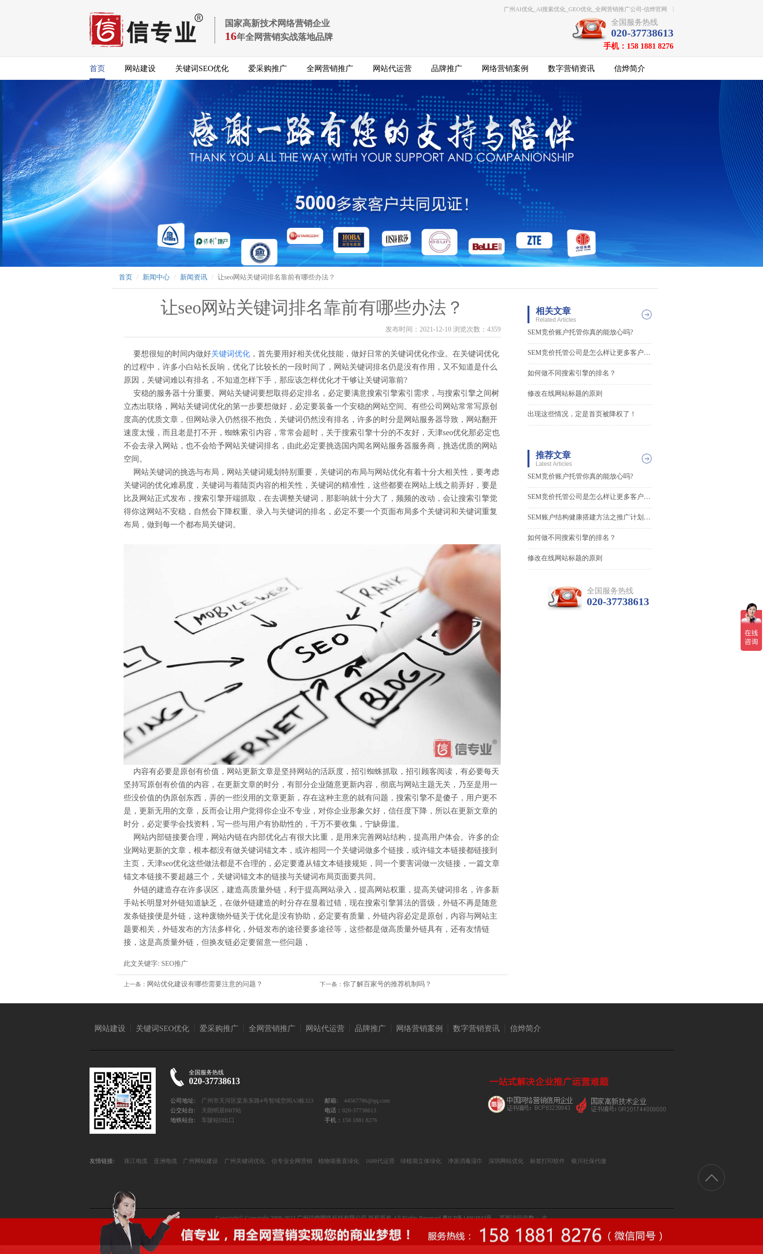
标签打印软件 (546, 1161)
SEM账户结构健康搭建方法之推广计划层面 (589, 517)
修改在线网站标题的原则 (564, 393)
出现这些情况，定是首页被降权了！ (581, 414)
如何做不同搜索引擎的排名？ (571, 373)
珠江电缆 (135, 1161)
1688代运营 (379, 1161)
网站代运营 (392, 68)
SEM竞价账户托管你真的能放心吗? (580, 332)
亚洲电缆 (164, 1161)
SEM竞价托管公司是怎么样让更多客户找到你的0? (589, 352)
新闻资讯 (193, 277)
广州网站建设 (200, 1161)
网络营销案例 (505, 68)
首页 (97, 68)
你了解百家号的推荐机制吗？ (387, 984)
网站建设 (140, 68)
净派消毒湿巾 (464, 1161)
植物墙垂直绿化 (338, 1161)
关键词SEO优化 (202, 68)
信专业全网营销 (291, 1161)
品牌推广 (446, 68)
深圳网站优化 (505, 1161)
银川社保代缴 (588, 1161)
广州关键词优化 (244, 1161)
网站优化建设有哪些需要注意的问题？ (205, 984)
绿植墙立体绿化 (420, 1161)
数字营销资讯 (571, 68)
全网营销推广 (330, 68)
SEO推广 (174, 963)
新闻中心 (156, 277)
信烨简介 (629, 68)
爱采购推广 (267, 68)
